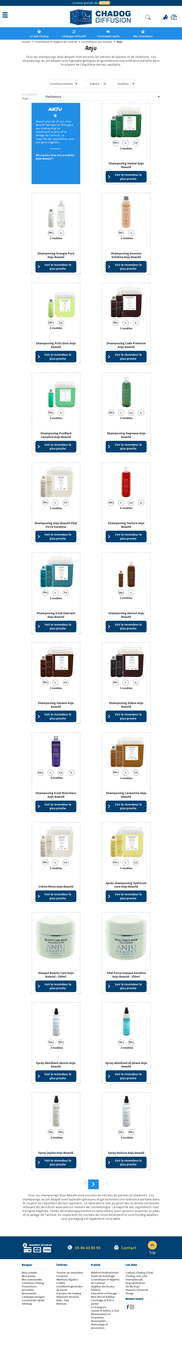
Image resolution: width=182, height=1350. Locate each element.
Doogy (130, 1293)
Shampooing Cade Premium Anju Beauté (126, 345)
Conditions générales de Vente (69, 1288)
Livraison (62, 1276)
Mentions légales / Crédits (67, 1281)
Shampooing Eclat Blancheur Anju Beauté (55, 795)
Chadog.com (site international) (136, 1277)
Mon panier (29, 1276)
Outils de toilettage (103, 1276)
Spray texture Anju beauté (126, 1153)
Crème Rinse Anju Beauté (55, 886)
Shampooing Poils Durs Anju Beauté (56, 345)
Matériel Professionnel (104, 1272)
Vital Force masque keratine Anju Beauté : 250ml (126, 974)
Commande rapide (33, 1300)
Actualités (28, 1290)
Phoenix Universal (137, 1290)
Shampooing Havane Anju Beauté (56, 705)
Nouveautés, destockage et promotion (99, 1324)
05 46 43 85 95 (88, 1247)
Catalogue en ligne (33, 1297)
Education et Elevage (104, 1293)
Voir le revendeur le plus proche (124, 176)
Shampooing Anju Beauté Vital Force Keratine (55, 525)
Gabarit (95, 84)
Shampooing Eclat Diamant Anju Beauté (56, 615)
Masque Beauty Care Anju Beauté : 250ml (55, 974)
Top (152, 1248)
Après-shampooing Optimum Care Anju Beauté (126, 885)
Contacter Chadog (33, 1283)
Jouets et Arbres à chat (105, 1310)
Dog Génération (135, 1283)
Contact (128, 1247)
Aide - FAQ (62, 1300)
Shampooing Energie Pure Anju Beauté (55, 255)
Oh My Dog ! (133, 1286)
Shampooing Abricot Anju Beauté (126, 615)
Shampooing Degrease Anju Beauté (126, 435)
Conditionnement (61, 84)
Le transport (98, 1307)
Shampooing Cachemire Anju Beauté (126, 795)
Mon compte (29, 1272)
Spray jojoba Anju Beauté (55, 1153)
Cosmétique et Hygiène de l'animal (105, 1281)
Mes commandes (32, 1279)
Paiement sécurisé (67, 1297)
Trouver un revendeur (69, 1272)
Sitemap (27, 1303)
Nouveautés (29, 1293)
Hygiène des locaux (103, 1286)
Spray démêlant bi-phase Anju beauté (126, 1064)
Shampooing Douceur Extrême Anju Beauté (126, 255)
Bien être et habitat (103, 1297)
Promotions (29, 1286)
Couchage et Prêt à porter (102, 1301)
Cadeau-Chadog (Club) (139, 1272)
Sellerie (95, 1290)
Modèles (123, 84)
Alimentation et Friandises (100, 1315)
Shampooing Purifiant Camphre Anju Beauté (55, 435)
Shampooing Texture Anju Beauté (126, 525)
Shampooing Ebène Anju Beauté (126, 705)
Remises (61, 1303)
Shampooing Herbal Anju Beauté (126, 165)
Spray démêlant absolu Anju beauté (56, 1064)
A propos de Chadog (68, 1293)
